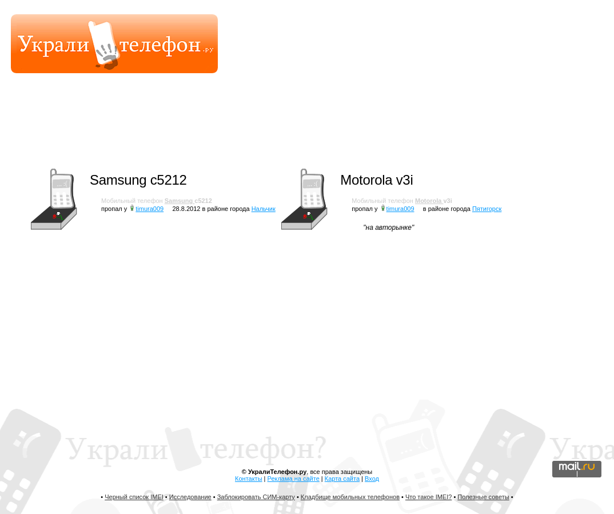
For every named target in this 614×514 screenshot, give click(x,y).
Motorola (429, 200)
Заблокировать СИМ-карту (256, 496)
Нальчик (264, 208)
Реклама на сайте (294, 478)
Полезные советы (483, 496)
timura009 (149, 208)
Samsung (180, 200)
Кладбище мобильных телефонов (350, 496)
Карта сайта (342, 478)
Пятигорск (486, 208)
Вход (372, 478)
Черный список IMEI (134, 496)
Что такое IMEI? (428, 496)
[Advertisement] (389, 128)
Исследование (190, 496)
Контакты (248, 478)
